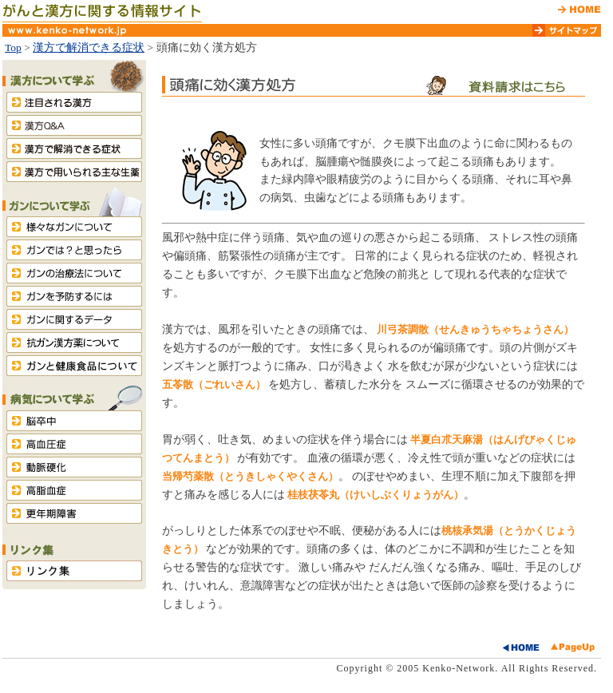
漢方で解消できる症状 (88, 47)
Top (13, 47)
